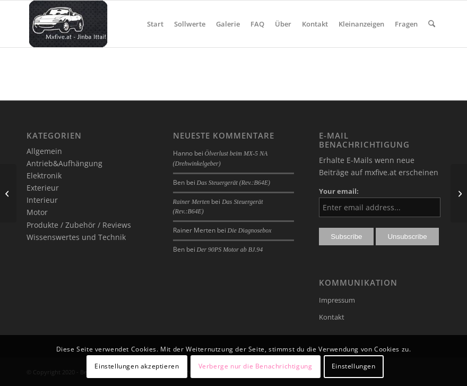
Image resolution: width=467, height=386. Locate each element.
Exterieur (43, 188)
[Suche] (431, 24)
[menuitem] (155, 24)
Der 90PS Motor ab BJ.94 (230, 249)
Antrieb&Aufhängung (64, 163)
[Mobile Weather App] (459, 193)
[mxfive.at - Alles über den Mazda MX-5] (68, 24)
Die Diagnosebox (250, 230)
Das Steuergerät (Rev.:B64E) (233, 182)
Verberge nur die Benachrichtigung (255, 366)
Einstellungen (354, 366)
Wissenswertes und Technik (76, 237)
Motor (37, 212)
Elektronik (44, 175)
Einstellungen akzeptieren (136, 366)
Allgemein (44, 151)
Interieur (42, 200)
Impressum (337, 300)
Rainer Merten (191, 201)
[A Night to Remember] (8, 193)
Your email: (339, 191)
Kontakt (331, 317)
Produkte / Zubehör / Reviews (79, 225)
